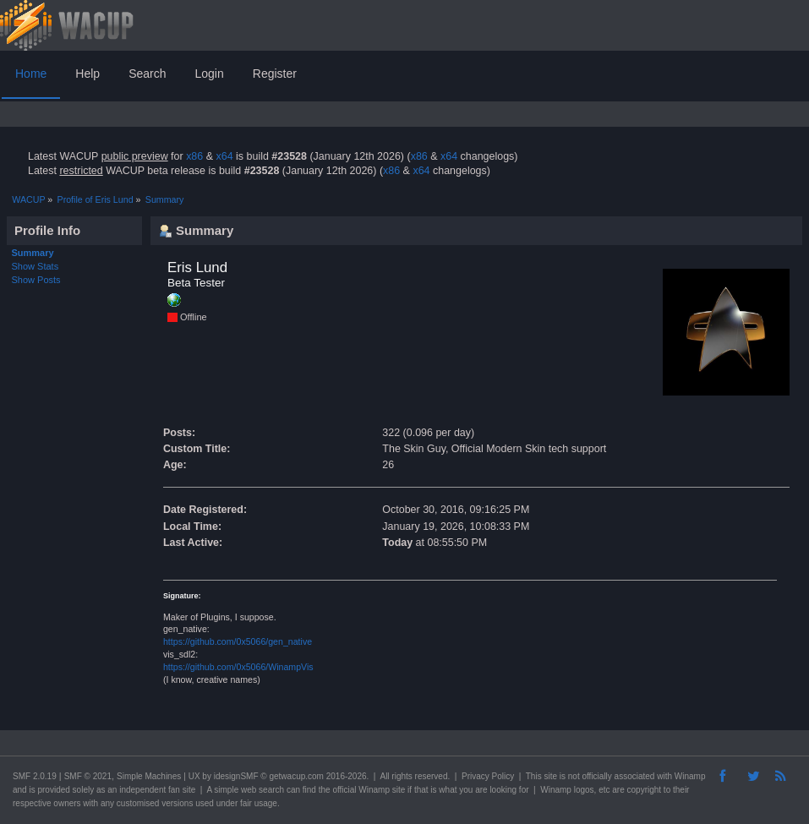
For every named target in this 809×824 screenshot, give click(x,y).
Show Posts (36, 280)
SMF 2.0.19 (35, 776)
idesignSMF (236, 776)
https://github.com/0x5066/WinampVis (238, 667)
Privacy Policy (488, 776)
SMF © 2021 (88, 776)
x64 (224, 156)
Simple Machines (149, 776)
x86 (194, 156)
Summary (33, 253)
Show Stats (35, 266)
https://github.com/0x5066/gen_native (237, 641)
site (550, 776)
